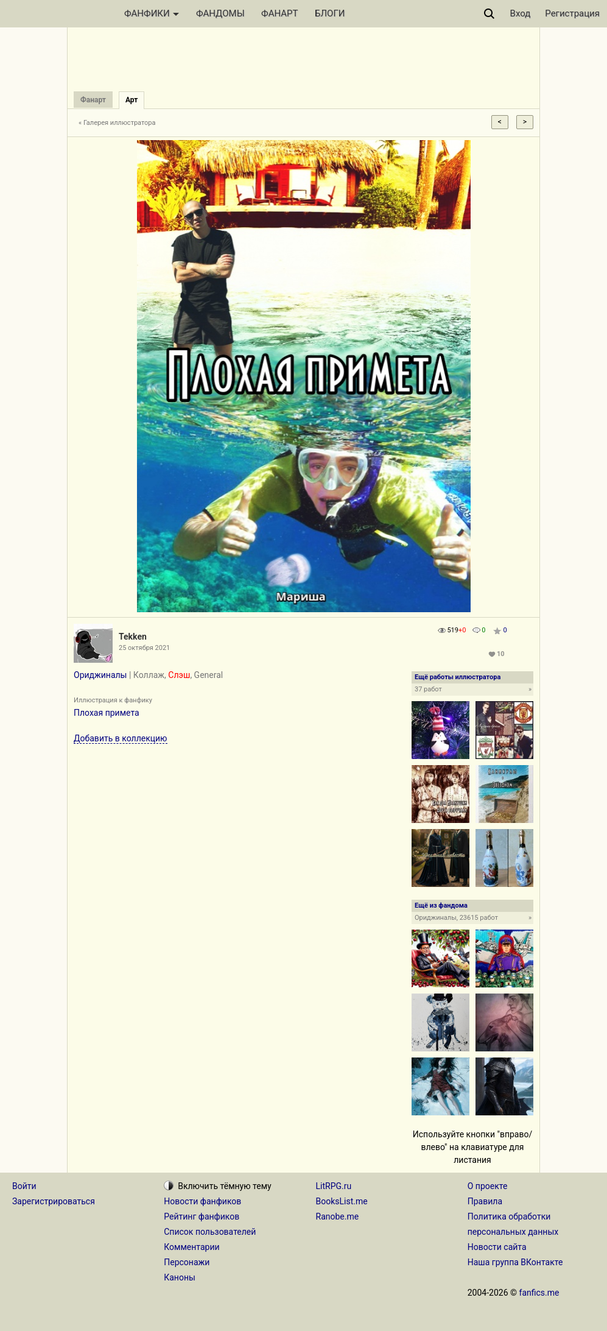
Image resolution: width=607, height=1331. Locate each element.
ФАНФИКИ (151, 13)
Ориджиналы (100, 675)
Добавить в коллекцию (120, 738)
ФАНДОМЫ (220, 13)
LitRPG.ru (334, 1186)
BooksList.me (342, 1201)
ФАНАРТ (279, 13)
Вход (520, 13)
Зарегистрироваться (53, 1201)
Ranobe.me (337, 1216)
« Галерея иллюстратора (117, 123)
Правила (485, 1201)
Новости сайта (497, 1247)
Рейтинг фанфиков (201, 1216)
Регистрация (572, 13)
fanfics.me (539, 1292)
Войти (24, 1186)
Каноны (179, 1277)
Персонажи (186, 1262)
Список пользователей (210, 1232)
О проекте (488, 1186)
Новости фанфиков (202, 1201)
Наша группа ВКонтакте (515, 1262)
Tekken (133, 636)
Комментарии (191, 1247)
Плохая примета (106, 713)
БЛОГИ (330, 13)
